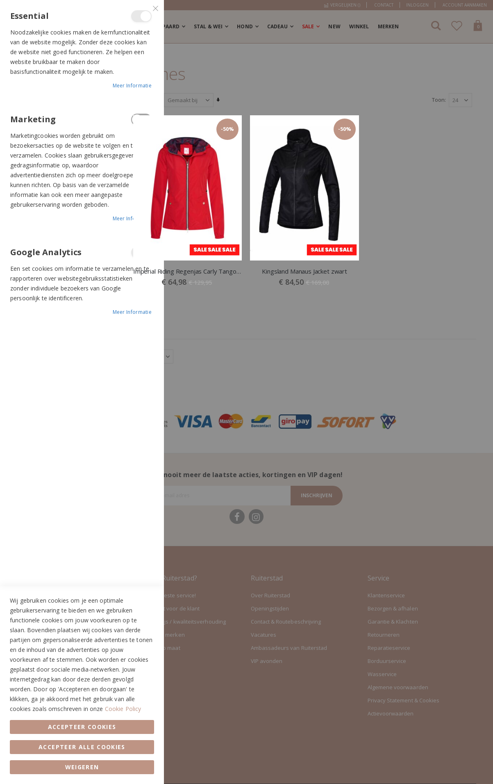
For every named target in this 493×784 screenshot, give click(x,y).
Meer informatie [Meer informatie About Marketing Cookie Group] (132, 218)
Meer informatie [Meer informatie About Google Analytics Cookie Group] (132, 312)
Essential (141, 16)
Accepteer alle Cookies (82, 747)
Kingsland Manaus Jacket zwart (305, 271)
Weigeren (82, 767)
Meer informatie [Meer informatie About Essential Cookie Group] (132, 85)
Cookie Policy (123, 709)
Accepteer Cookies (82, 727)
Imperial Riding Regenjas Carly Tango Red (188, 271)
